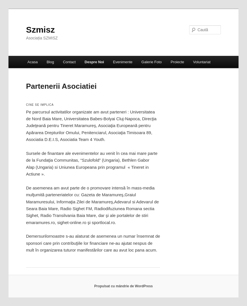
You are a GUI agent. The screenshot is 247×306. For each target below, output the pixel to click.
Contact (69, 62)
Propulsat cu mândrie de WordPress (123, 286)
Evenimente (122, 62)
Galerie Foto (152, 62)
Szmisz (40, 29)
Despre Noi (94, 62)
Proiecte (177, 62)
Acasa (33, 62)
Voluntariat (201, 62)
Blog (50, 62)
